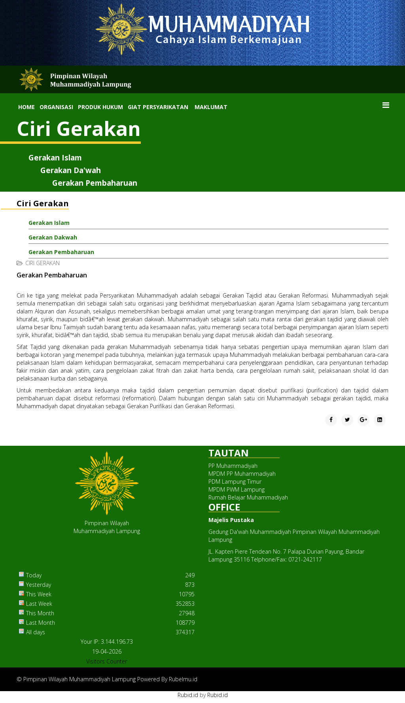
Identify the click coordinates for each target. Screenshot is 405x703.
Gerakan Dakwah (52, 237)
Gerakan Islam (55, 157)
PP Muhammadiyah (232, 465)
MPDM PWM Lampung (236, 489)
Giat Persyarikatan (158, 107)
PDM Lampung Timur (234, 481)
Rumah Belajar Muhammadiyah (248, 497)
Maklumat (211, 107)
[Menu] (385, 105)
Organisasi (56, 107)
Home (26, 107)
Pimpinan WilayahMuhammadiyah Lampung (107, 527)
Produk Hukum (100, 107)
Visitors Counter (106, 661)
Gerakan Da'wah (70, 170)
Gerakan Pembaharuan (94, 183)
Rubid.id (188, 695)
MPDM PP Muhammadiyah (242, 473)
